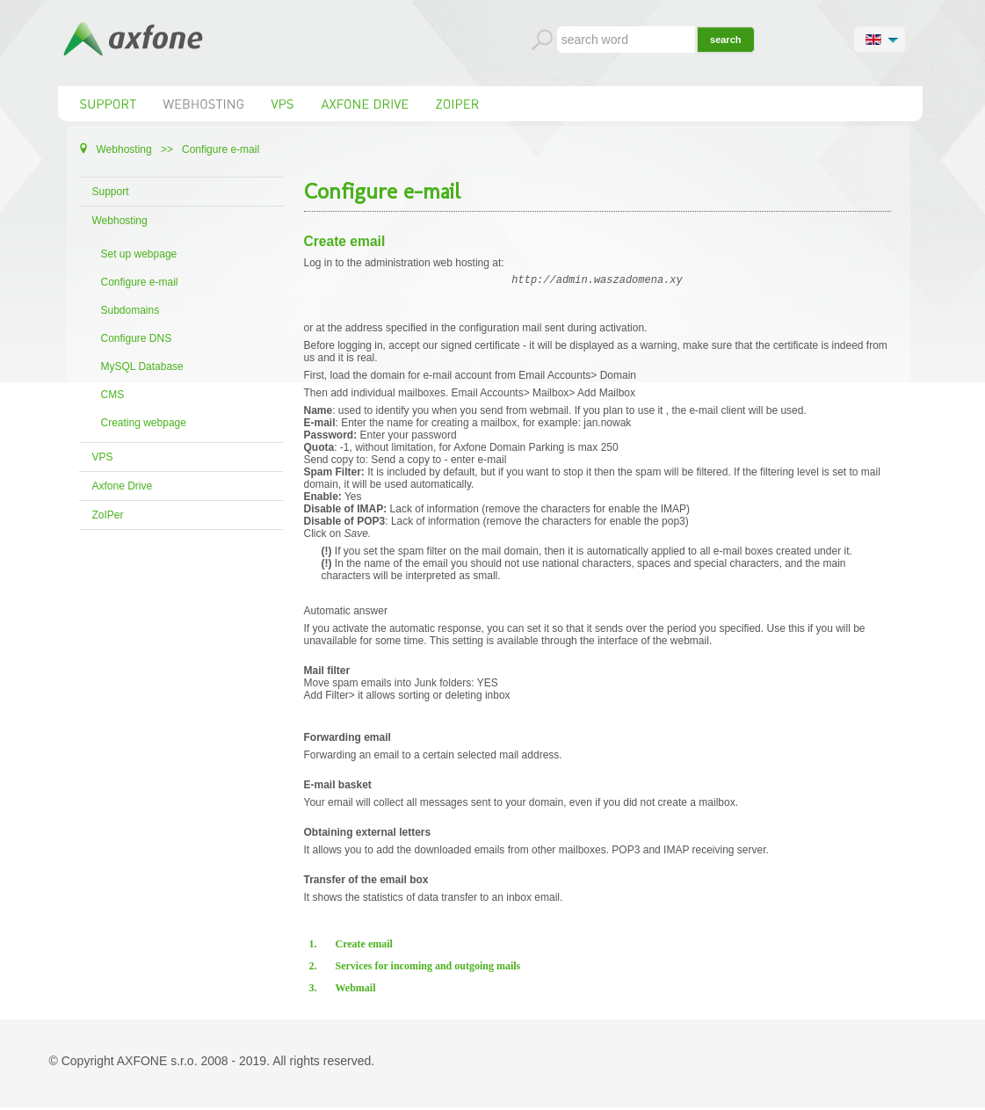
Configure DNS (136, 338)
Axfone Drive (122, 486)
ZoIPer (108, 515)
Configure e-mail (139, 282)
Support (110, 191)
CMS (113, 394)
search (725, 39)
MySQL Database (142, 366)
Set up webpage (139, 254)
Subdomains (130, 310)
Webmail (356, 990)
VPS (102, 457)
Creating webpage (143, 423)
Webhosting (120, 220)
